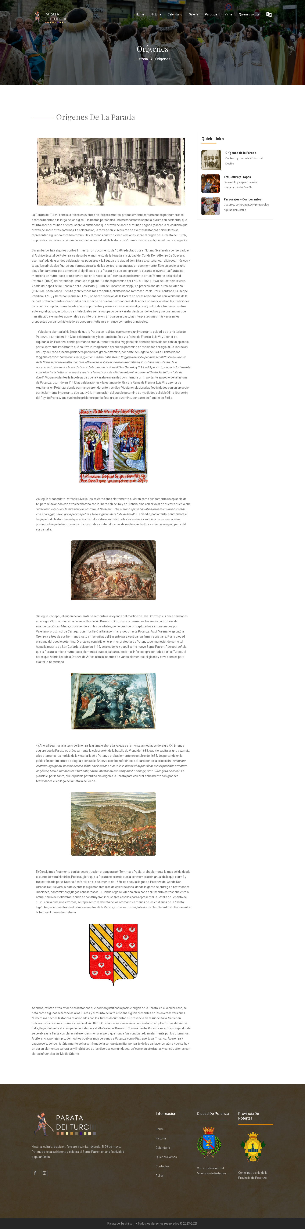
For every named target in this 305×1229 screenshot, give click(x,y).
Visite (228, 14)
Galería (193, 14)
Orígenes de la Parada (241, 153)
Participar (211, 14)
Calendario (175, 14)
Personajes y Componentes (243, 199)
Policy (160, 1175)
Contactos (162, 1166)
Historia (156, 14)
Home (140, 14)
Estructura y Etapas (237, 177)
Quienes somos (249, 14)
